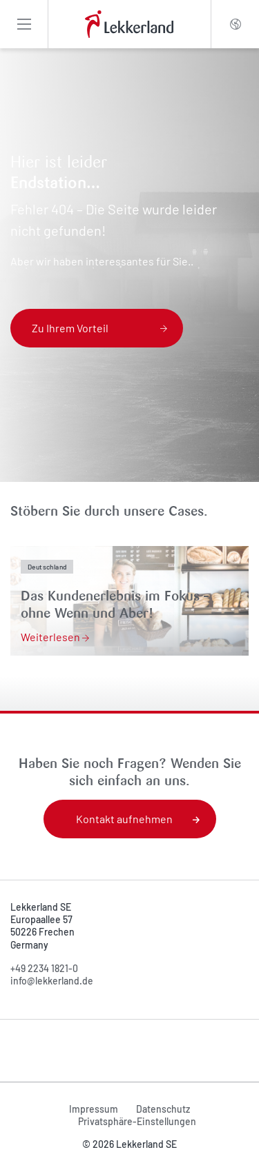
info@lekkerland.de (51, 981)
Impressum (93, 1109)
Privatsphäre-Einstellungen (137, 1121)
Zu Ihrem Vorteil (99, 327)
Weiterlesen (55, 636)
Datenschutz (163, 1109)
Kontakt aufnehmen (138, 818)
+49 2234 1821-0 (44, 968)
